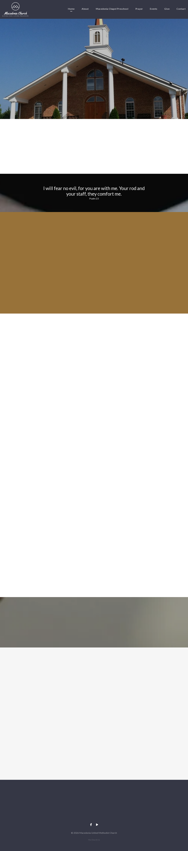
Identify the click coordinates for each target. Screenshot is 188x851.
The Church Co (94, 840)
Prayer (139, 9)
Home (71, 9)
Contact (181, 9)
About (85, 9)
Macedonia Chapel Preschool (112, 9)
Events (153, 9)
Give (166, 9)
